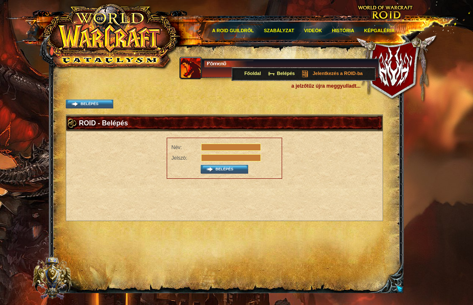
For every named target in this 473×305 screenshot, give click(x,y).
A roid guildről (233, 30)
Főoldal (252, 73)
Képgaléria (379, 30)
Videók (313, 30)
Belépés (286, 73)
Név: (176, 147)
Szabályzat (279, 30)
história (343, 30)
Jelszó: (179, 158)
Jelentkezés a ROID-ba (338, 73)
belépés (89, 104)
